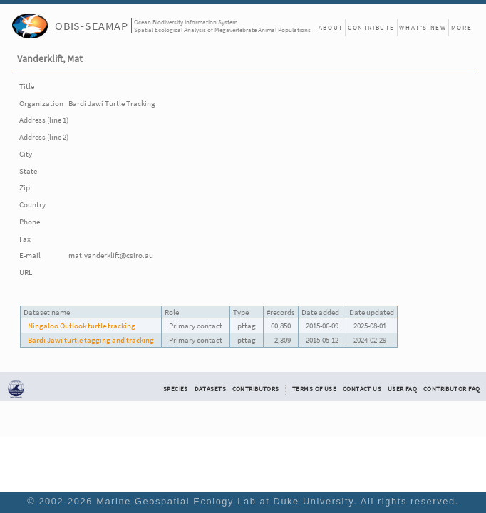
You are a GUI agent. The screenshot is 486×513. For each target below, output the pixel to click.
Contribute (371, 27)
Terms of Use (314, 389)
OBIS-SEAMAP (91, 26)
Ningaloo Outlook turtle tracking (81, 326)
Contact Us (362, 389)
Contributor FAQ (451, 389)
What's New (422, 27)
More (461, 27)
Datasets (210, 389)
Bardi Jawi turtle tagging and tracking (91, 340)
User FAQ (402, 389)
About (331, 27)
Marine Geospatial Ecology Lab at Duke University (224, 501)
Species (175, 389)
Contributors (255, 389)
